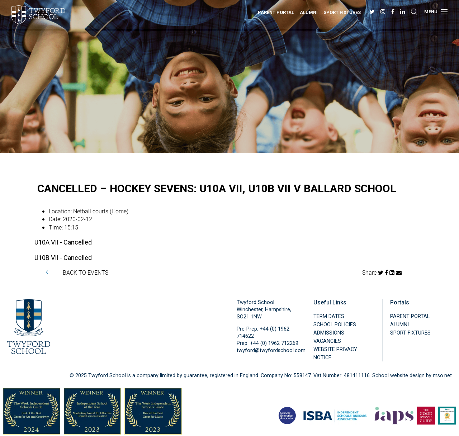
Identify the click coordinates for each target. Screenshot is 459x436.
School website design (398, 376)
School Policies (334, 325)
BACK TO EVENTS (85, 272)
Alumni (309, 12)
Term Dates (328, 316)
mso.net (442, 376)
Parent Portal (276, 12)
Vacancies (327, 341)
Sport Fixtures (342, 12)
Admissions (328, 333)
